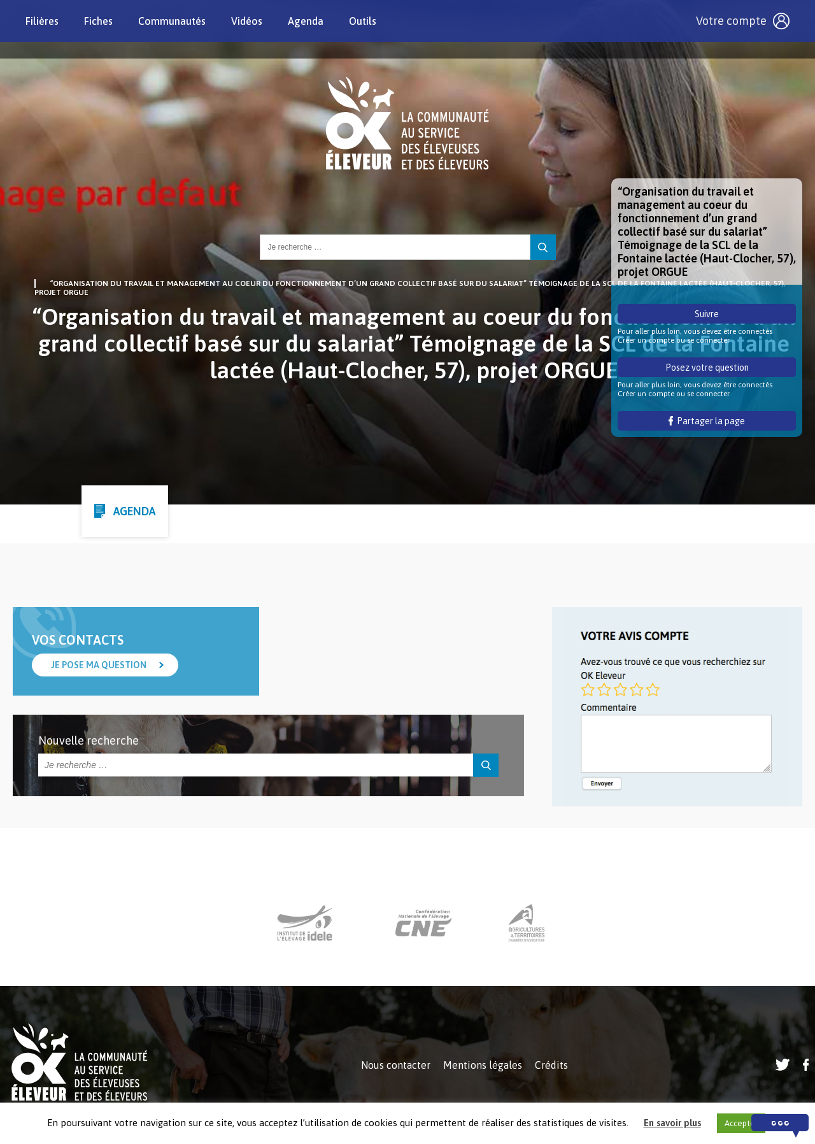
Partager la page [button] (707, 421)
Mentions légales (482, 1065)
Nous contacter (395, 1065)
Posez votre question (707, 367)
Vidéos (246, 21)
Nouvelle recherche (88, 740)
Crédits (551, 1065)
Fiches (98, 21)
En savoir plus (672, 1122)
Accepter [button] (741, 1123)
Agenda (305, 21)
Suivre (707, 314)
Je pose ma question (98, 665)
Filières (42, 21)
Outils (362, 21)
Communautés (172, 21)
